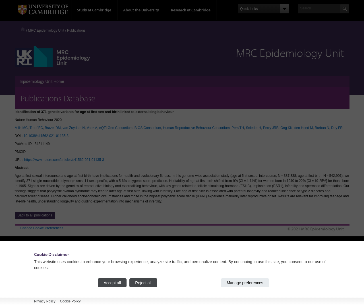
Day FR (337, 128)
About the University (141, 10)
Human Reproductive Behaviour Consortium (196, 128)
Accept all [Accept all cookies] (112, 283)
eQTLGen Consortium (116, 128)
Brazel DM (53, 128)
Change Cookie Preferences (41, 228)
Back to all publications (35, 215)
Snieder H (253, 128)
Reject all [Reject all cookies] (143, 283)
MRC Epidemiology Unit (46, 30)
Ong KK (286, 128)
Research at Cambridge (190, 10)
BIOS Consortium (148, 128)
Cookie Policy (70, 301)
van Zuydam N (74, 128)
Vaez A (92, 128)
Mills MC (21, 128)
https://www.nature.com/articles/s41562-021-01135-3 (64, 160)
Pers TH (237, 128)
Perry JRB (271, 128)
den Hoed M (303, 128)
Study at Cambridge (94, 10)
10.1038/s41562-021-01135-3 (46, 136)
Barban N (322, 128)
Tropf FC (36, 128)
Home (22, 29)
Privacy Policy (44, 301)
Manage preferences (245, 283)
